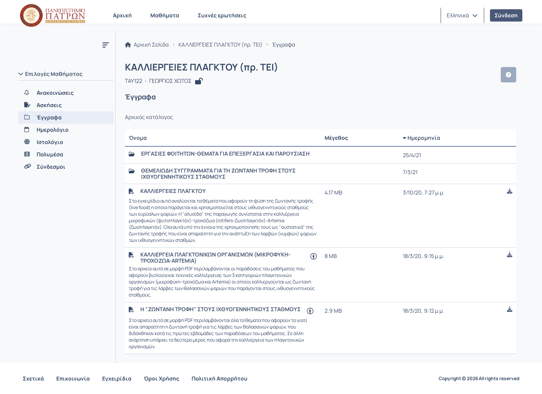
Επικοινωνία (73, 378)
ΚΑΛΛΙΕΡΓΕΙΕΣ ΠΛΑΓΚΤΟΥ (173, 191)
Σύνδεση (506, 15)
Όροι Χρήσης (161, 378)
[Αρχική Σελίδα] (52, 15)
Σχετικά (33, 378)
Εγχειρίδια (116, 378)
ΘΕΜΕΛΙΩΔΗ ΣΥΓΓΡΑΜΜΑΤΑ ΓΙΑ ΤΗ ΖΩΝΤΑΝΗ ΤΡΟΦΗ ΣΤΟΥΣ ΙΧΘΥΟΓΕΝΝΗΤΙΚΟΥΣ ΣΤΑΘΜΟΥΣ (218, 174)
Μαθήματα (164, 15)
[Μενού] (105, 44)
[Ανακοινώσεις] (66, 93)
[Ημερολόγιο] (66, 130)
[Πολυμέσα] (66, 154)
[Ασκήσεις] (66, 105)
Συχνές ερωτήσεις (222, 15)
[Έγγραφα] (66, 117)
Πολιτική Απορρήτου (219, 378)
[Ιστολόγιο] (66, 142)
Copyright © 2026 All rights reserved (479, 379)
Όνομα (138, 137)
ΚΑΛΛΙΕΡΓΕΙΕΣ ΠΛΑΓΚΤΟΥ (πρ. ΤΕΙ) (220, 45)
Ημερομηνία (421, 137)
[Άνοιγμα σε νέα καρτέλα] (313, 256)
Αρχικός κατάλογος (149, 117)
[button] (462, 15)
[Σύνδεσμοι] (66, 167)
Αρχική (122, 15)
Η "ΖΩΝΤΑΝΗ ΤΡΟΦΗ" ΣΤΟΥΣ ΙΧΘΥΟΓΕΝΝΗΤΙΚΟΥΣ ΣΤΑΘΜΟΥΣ (220, 309)
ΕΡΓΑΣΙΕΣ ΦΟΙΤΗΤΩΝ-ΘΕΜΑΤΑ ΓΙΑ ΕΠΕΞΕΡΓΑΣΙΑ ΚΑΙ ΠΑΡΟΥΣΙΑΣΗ (225, 154)
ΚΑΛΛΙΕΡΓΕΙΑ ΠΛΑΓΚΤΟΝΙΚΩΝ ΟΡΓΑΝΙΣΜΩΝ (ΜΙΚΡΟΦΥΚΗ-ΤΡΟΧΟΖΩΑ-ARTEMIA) (215, 257)
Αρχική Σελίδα (147, 45)
